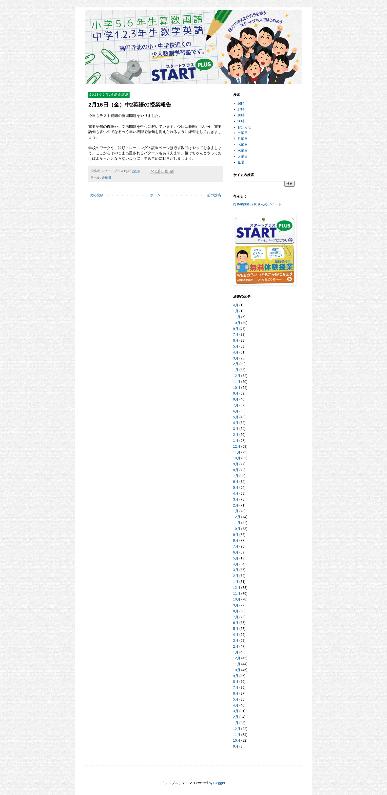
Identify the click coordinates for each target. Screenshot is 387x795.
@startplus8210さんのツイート (257, 204)
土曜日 (242, 133)
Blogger (219, 783)
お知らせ (244, 127)
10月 (236, 323)
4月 (235, 305)
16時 (241, 104)
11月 (236, 317)
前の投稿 (214, 195)
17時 (241, 109)
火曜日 (242, 156)
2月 (235, 364)
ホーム (155, 195)
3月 (235, 358)
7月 (235, 334)
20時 (241, 121)
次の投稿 (96, 195)
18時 (241, 115)
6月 (235, 340)
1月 (235, 311)
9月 (235, 329)
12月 (236, 376)
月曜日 (242, 139)
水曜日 (242, 151)
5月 (235, 346)
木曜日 (242, 145)
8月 (235, 399)
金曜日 (106, 177)
